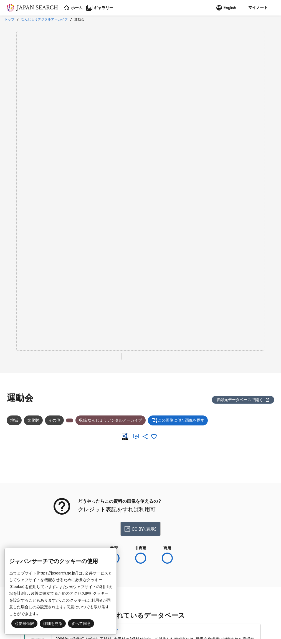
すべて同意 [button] (81, 623)
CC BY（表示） (140, 528)
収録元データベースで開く (243, 399)
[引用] (137, 436)
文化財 (33, 420)
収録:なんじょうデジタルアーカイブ (110, 420)
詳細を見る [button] (52, 623)
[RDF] (126, 436)
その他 (54, 420)
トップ (9, 19)
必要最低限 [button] (24, 623)
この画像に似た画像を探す (177, 420)
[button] (257, 8)
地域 (14, 420)
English (226, 7)
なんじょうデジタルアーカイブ (44, 19)
